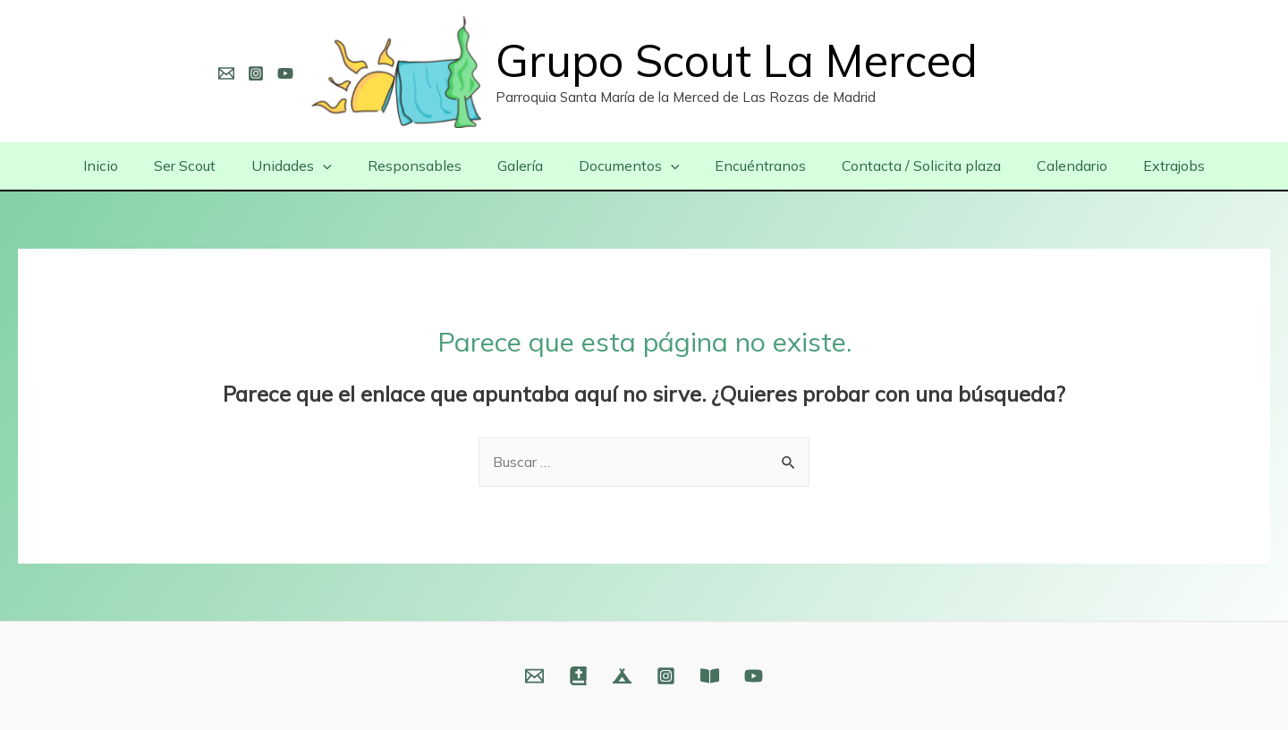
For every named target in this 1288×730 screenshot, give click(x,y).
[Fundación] (710, 676)
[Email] (226, 73)
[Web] (578, 676)
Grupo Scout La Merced (737, 60)
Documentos (625, 165)
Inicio (132, 165)
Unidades (309, 165)
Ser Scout (210, 165)
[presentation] (341, 165)
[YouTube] (285, 73)
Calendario (1047, 165)
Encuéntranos (749, 165)
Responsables (425, 165)
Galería (524, 165)
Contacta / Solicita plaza (903, 165)
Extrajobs (1142, 165)
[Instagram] (256, 73)
